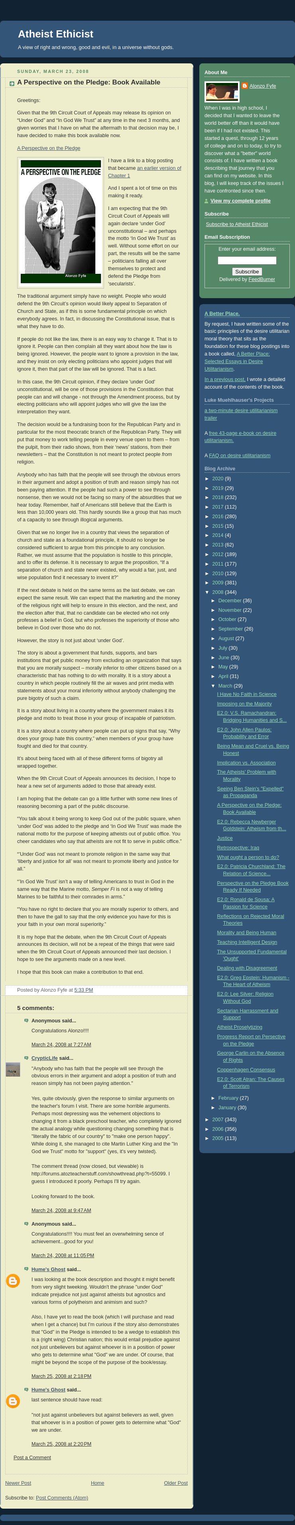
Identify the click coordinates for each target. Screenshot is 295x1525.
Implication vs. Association (246, 763)
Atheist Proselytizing (240, 1027)
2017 (218, 507)
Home (97, 1483)
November (230, 610)
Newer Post (18, 1483)
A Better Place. (222, 313)
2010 (218, 573)
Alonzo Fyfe (263, 86)
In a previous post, (225, 379)
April (224, 676)
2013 (218, 545)
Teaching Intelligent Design (247, 942)
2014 (218, 535)
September (231, 629)
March (226, 686)
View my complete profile (240, 201)
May (223, 667)
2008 (218, 592)
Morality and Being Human (247, 932)
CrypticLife (44, 1058)
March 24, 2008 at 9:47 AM (61, 1210)
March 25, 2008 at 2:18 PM (61, 1376)
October (228, 619)
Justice (225, 838)
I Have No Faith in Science (247, 694)
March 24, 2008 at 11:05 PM (62, 1255)
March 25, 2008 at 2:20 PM (61, 1444)
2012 (218, 554)
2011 (218, 564)
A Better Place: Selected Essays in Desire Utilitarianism (237, 361)
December (230, 600)
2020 (218, 478)
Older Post (176, 1483)
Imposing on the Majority (244, 704)
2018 (218, 497)
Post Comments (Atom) (62, 1498)
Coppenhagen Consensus (246, 1070)
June (224, 657)
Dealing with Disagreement (247, 968)
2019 (218, 488)
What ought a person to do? (248, 857)
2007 (218, 1119)
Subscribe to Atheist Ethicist (237, 224)
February (229, 1098)
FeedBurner (262, 279)
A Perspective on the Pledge (48, 148)
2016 (218, 516)
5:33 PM (84, 990)
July (223, 648)
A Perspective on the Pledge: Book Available (88, 82)
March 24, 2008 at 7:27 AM (61, 1044)
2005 (218, 1138)
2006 (218, 1129)
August (227, 638)
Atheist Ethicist (55, 34)
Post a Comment (32, 1457)
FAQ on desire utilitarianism (239, 455)
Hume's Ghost (48, 1269)
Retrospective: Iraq (238, 848)
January (228, 1107)
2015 (218, 526)
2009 (218, 583)
